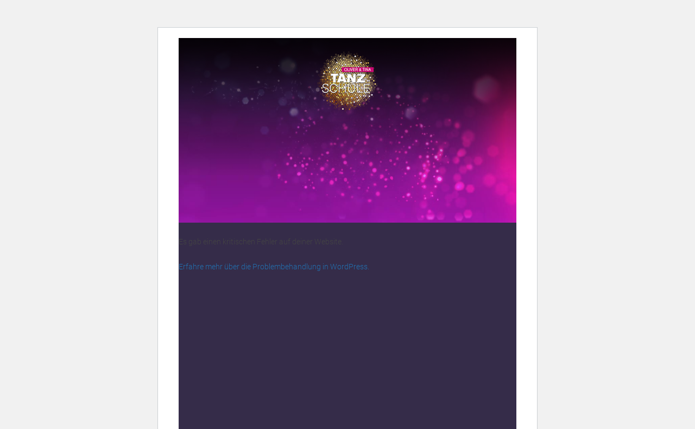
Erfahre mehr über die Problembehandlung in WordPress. (274, 266)
